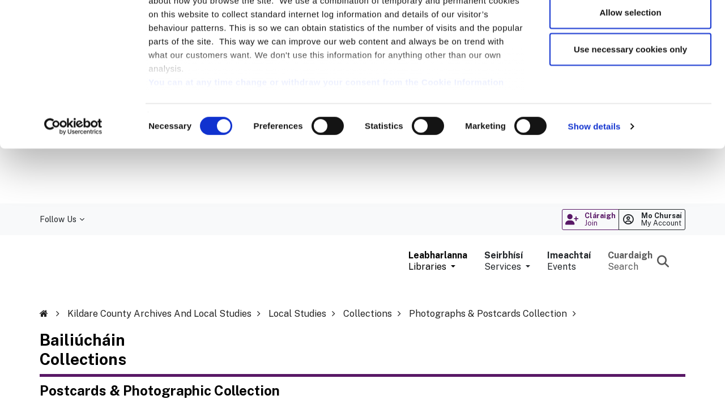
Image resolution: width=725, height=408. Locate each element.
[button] (438, 261)
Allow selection (630, 67)
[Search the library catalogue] (639, 261)
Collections (367, 313)
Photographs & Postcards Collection (488, 313)
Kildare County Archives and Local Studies (159, 313)
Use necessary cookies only (630, 104)
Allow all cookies (630, 30)
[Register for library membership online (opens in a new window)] (590, 219)
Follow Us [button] (62, 219)
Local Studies (297, 313)
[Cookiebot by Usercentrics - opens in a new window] (73, 181)
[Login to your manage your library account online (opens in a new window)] (652, 219)
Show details (594, 181)
